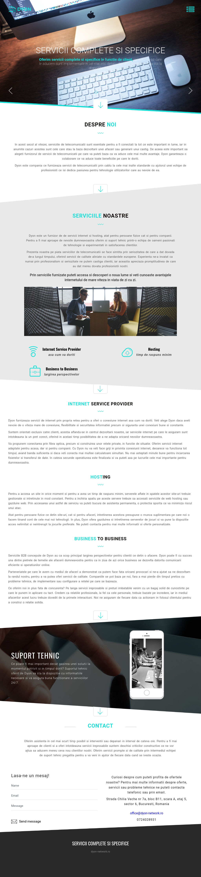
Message (54, 806)
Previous (10, 91)
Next (190, 91)
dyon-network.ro (100, 851)
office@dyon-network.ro (146, 813)
